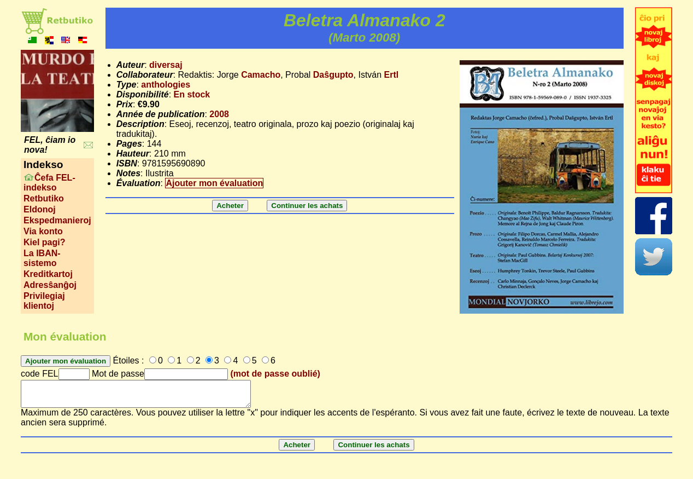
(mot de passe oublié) (275, 373)
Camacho (260, 74)
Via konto (43, 231)
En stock (192, 94)
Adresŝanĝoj (50, 285)
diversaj (165, 65)
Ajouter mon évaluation (214, 183)
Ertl (391, 74)
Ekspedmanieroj (57, 220)
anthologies (165, 84)
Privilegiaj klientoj (44, 300)
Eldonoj (40, 209)
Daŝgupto (333, 74)
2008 (219, 114)
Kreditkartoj (48, 274)
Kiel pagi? (44, 242)
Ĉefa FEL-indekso (49, 182)
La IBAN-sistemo (42, 258)
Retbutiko (44, 198)
